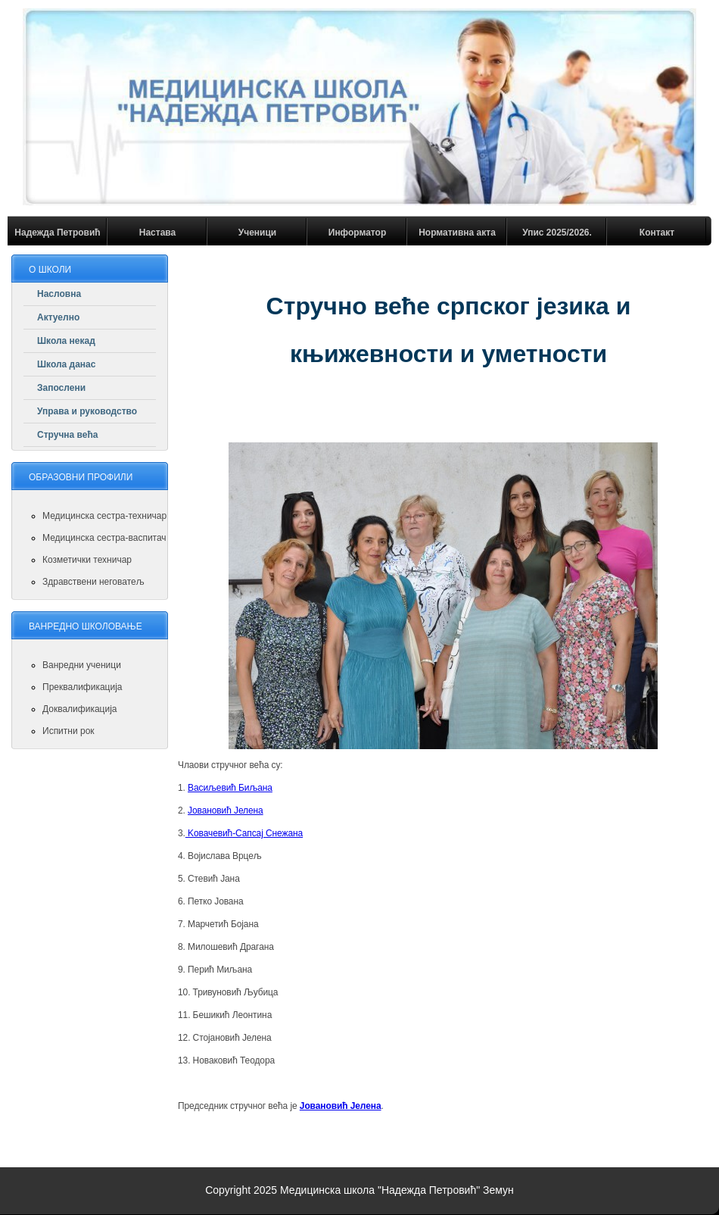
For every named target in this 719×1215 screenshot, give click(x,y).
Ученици (257, 232)
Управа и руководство (87, 411)
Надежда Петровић (57, 232)
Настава (157, 232)
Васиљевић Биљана (230, 787)
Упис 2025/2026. (557, 232)
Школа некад (66, 341)
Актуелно (58, 317)
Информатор (357, 232)
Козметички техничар (87, 559)
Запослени (61, 388)
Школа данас (66, 364)
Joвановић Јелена (225, 810)
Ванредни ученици (81, 665)
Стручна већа (67, 434)
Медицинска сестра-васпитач (104, 538)
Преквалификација (82, 687)
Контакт (657, 232)
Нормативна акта (457, 232)
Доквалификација (79, 709)
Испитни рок (68, 731)
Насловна (59, 294)
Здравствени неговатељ (93, 581)
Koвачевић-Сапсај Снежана (244, 833)
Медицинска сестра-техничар (104, 516)
